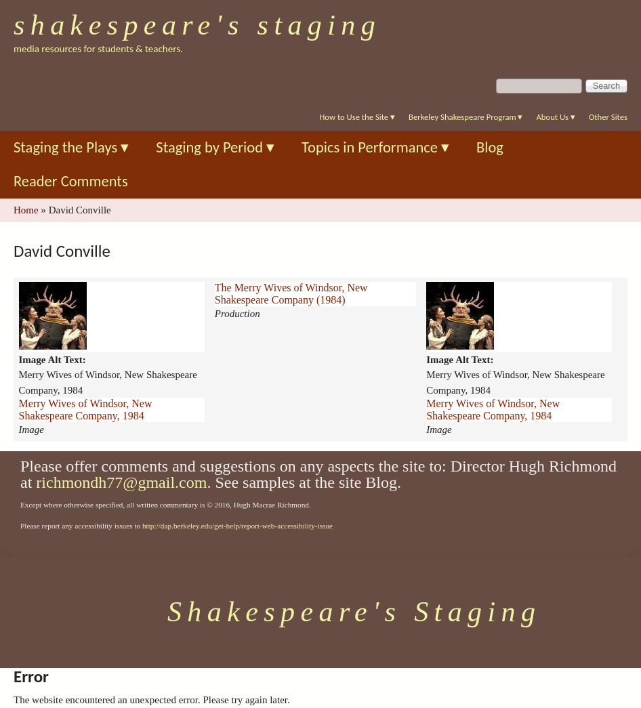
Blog (489, 147)
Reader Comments (71, 181)
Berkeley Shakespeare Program (465, 117)
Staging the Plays (71, 147)
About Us (555, 117)
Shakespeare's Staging (197, 25)
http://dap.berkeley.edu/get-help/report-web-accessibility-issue (237, 526)
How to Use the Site (357, 117)
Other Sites (608, 117)
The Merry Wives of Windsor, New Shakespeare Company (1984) (291, 294)
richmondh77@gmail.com (121, 482)
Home (26, 210)
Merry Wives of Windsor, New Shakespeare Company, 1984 (85, 409)
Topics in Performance (375, 147)
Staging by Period (215, 147)
